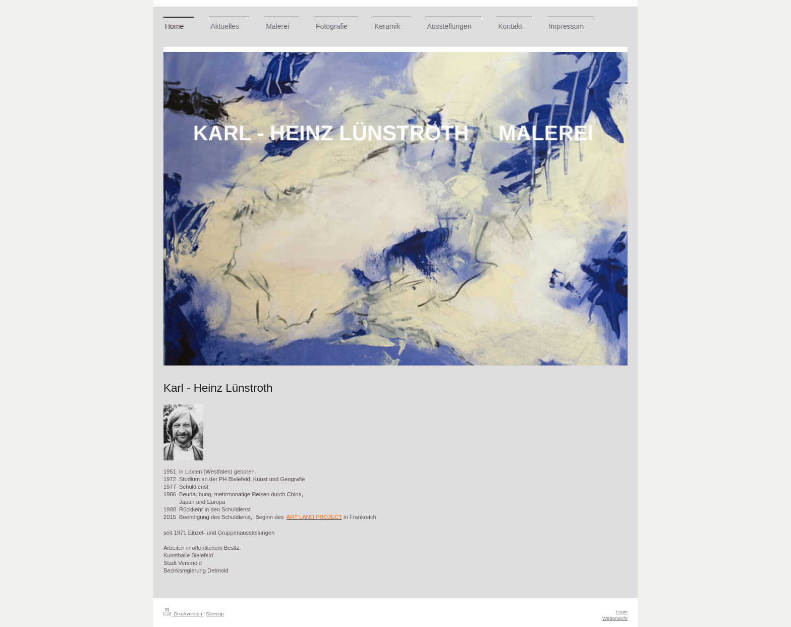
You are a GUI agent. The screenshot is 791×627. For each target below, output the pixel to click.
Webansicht (615, 618)
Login (622, 611)
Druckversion (183, 613)
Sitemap (214, 613)
